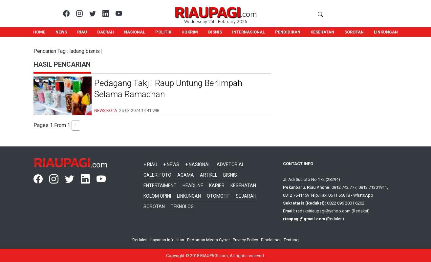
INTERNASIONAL (248, 32)
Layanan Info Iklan (167, 239)
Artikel (208, 175)
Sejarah (246, 196)
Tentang (291, 239)
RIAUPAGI (207, 12)
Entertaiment (160, 185)
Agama (185, 175)
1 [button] (76, 125)
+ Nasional (198, 164)
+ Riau (150, 164)
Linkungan (189, 196)
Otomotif (218, 196)
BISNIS (215, 32)
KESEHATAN (322, 32)
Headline (193, 185)
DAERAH (105, 32)
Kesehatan (243, 185)
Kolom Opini (157, 196)
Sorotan (154, 206)
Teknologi (183, 206)
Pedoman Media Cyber (208, 239)
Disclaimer (271, 239)
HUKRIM (190, 32)
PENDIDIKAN (287, 32)
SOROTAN (354, 32)
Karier (217, 185)
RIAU (82, 32)
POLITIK (163, 32)
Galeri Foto (157, 175)
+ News (171, 164)
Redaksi (139, 239)
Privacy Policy (245, 239)
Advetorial (230, 164)
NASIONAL (134, 32)
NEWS (61, 32)
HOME (39, 32)
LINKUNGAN (386, 32)
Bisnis (230, 175)
